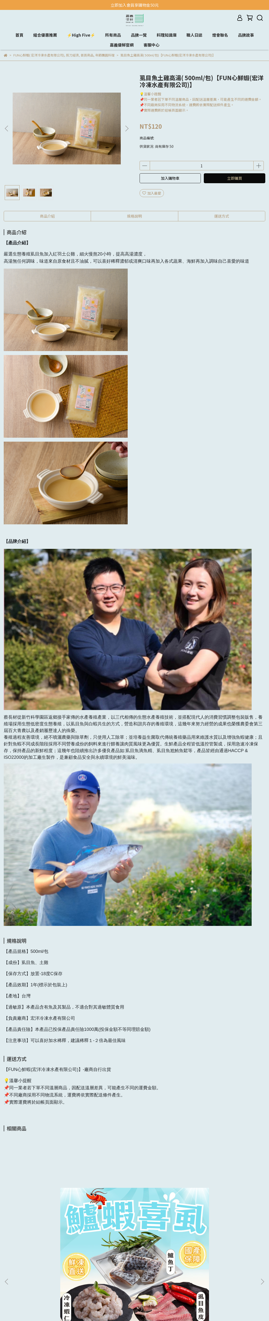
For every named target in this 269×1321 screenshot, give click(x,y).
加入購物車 (170, 178)
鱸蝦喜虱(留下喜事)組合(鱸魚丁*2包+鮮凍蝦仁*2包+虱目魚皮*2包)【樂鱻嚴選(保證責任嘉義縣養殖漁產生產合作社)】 (39, 1199)
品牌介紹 (72, 1251)
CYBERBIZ (125, 1308)
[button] (127, 128)
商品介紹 (47, 216)
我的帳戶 (72, 1259)
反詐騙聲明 (73, 1281)
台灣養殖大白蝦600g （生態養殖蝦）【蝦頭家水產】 (229, 1199)
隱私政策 (72, 1266)
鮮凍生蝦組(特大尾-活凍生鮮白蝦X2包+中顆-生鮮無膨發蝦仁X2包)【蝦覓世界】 (166, 1199)
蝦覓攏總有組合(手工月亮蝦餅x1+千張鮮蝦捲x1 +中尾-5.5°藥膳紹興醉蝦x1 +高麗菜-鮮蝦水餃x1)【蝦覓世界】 (101, 1199)
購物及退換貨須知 (78, 1273)
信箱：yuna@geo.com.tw (146, 1266)
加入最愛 (151, 193)
